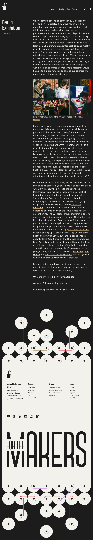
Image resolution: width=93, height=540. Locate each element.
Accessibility (53, 395)
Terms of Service (54, 388)
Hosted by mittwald (13, 393)
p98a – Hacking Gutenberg (70, 220)
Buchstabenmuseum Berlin (66, 214)
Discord (30, 393)
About (72, 388)
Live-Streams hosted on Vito (15, 399)
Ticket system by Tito (14, 396)
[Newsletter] (90, 9)
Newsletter (31, 390)
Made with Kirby (12, 390)
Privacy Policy (74, 395)
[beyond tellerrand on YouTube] (8, 416)
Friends (61, 9)
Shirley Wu (78, 251)
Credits (72, 390)
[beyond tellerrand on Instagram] (31, 416)
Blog (68, 9)
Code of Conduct (54, 393)
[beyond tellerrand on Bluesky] (37, 416)
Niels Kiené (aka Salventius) (58, 254)
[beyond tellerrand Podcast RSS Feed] (14, 416)
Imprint (72, 393)
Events (52, 9)
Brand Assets (74, 398)
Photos (75, 9)
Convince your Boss (55, 390)
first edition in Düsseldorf (46, 24)
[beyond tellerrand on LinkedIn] (25, 416)
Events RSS (31, 395)
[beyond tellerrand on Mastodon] (20, 416)
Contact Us (31, 388)
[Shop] (85, 9)
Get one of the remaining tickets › (50, 283)
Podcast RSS (32, 398)
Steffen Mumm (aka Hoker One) (49, 198)
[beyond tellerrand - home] (4, 6)
